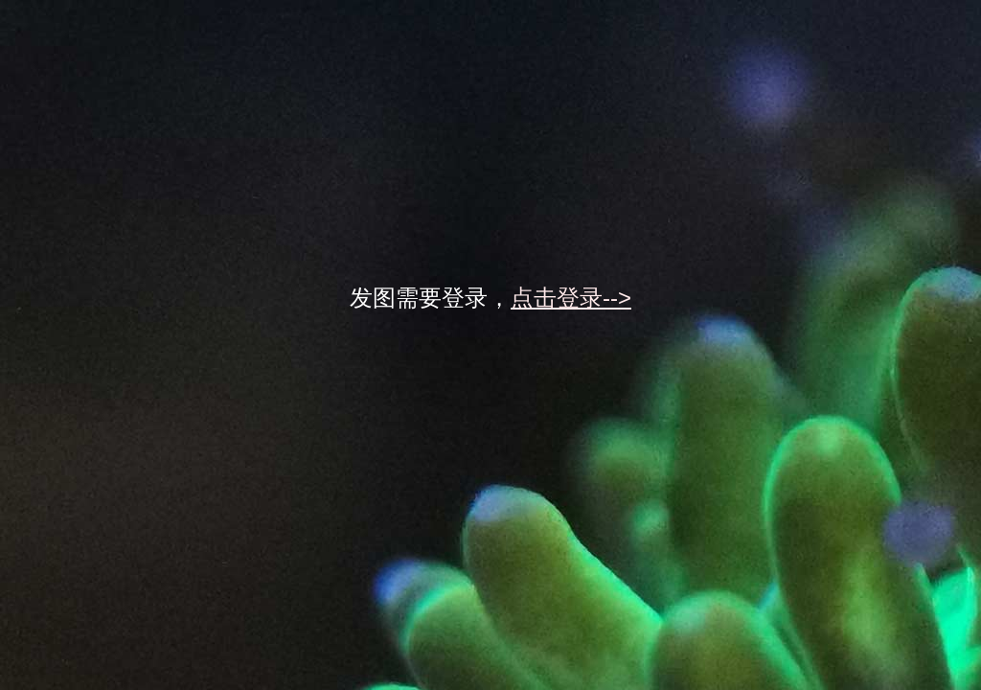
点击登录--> (571, 297)
